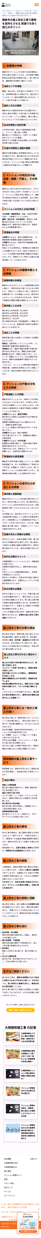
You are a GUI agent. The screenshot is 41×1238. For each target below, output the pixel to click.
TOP (3, 11)
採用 (6, 1179)
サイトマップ (9, 1195)
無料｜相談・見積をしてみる (20, 1010)
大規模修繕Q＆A (10, 1167)
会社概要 (7, 1158)
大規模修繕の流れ (11, 1163)
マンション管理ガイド (13, 1175)
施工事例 (7, 1171)
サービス (7, 1191)
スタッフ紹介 (9, 1183)
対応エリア (10, 11)
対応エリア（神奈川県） (24, 11)
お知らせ (33, 1158)
